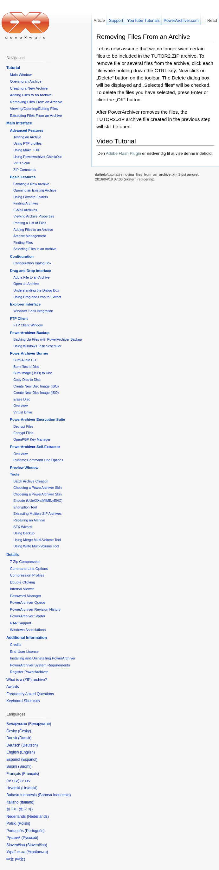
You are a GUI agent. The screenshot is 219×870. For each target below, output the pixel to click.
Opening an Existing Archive (34, 190)
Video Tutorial (116, 141)
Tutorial (13, 68)
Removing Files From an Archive (143, 36)
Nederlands (38, 816)
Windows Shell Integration (33, 311)
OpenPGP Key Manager (31, 439)
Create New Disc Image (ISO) (36, 386)
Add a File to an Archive (31, 277)
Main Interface (19, 123)
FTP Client (19, 318)
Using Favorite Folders (30, 197)
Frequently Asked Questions (30, 694)
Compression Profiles (27, 575)
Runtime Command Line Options (38, 460)
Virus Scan (21, 163)
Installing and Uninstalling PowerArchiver (42, 658)
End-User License (24, 651)
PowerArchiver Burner (29, 353)
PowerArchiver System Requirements (40, 665)
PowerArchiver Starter (27, 616)
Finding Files (23, 242)
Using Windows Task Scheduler (37, 346)
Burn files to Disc (26, 367)
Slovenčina (36, 845)
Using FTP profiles (27, 143)
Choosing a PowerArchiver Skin (37, 487)
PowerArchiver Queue (27, 602)
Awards (12, 686)
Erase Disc (21, 399)
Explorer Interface (25, 304)
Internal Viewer (22, 589)
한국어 (25, 809)
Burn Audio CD (24, 360)
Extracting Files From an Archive (36, 115)
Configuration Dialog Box (32, 263)
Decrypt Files (23, 426)
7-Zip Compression (25, 562)
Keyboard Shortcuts (23, 701)
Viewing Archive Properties (33, 216)
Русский (30, 837)
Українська (37, 852)
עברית (13, 781)
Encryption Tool (25, 507)
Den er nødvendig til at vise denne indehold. (155, 153)
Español (29, 759)
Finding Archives (25, 203)
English (27, 752)
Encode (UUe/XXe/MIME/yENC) (37, 500)
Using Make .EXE (26, 150)
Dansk (24, 738)
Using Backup (24, 533)
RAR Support (20, 623)
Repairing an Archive (29, 520)
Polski (24, 823)
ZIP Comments (24, 170)
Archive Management (29, 236)
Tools (14, 474)
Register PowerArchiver (29, 672)
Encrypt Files (23, 433)
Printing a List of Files (29, 223)
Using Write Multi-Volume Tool (36, 546)
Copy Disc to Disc (26, 379)
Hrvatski (29, 788)
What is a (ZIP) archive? (26, 680)
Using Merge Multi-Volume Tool (37, 540)
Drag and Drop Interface (30, 271)
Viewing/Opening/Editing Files (34, 108)
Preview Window (24, 468)
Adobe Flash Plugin (123, 153)
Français (30, 774)
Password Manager (25, 596)
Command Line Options (29, 569)
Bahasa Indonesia (54, 795)
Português (34, 831)
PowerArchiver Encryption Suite (37, 419)
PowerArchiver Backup (29, 333)
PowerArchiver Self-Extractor (35, 447)
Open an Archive (26, 284)
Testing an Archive (27, 137)
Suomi (24, 766)
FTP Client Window (27, 325)
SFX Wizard (22, 527)
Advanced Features (26, 130)
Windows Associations (28, 630)
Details (12, 554)
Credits (15, 644)
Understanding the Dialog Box (36, 290)
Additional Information (26, 637)
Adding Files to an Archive (31, 95)
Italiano (27, 802)
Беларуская (39, 724)
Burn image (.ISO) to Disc (32, 373)
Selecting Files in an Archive (34, 249)
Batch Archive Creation (30, 481)
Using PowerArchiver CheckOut (37, 157)
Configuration (22, 256)
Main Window (20, 75)
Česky (24, 731)
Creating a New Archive (29, 88)
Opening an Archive (25, 81)
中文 (20, 859)
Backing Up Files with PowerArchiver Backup (47, 339)
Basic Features (22, 177)
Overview (20, 405)
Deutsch (29, 745)
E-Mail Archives (25, 210)
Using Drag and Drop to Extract (37, 297)
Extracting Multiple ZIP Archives (37, 513)
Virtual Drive (22, 412)
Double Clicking (22, 582)
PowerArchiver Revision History (35, 609)
